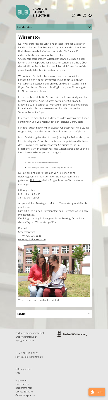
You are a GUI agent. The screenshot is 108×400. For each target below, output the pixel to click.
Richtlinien (35, 180)
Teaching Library (68, 122)
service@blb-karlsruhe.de (31, 239)
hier (38, 80)
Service (21, 314)
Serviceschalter (74, 84)
